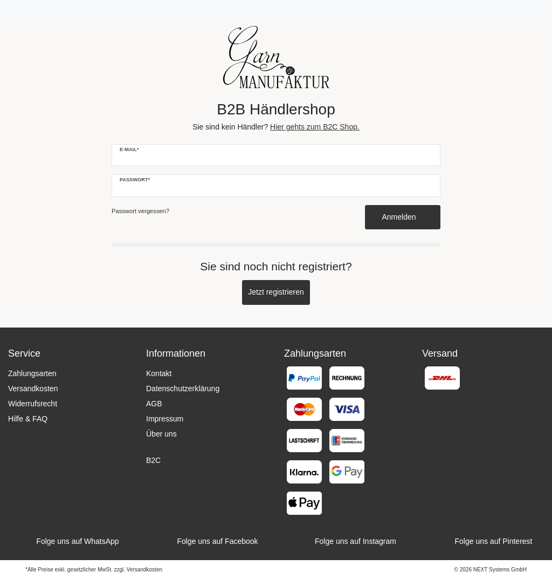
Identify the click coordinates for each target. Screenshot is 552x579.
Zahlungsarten (32, 373)
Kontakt (158, 373)
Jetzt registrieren (275, 292)
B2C (153, 460)
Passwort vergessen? (140, 211)
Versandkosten (33, 388)
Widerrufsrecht (32, 403)
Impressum (164, 418)
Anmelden (403, 217)
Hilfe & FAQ (27, 418)
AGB (154, 403)
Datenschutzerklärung (182, 388)
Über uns (161, 434)
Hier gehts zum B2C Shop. (315, 126)
